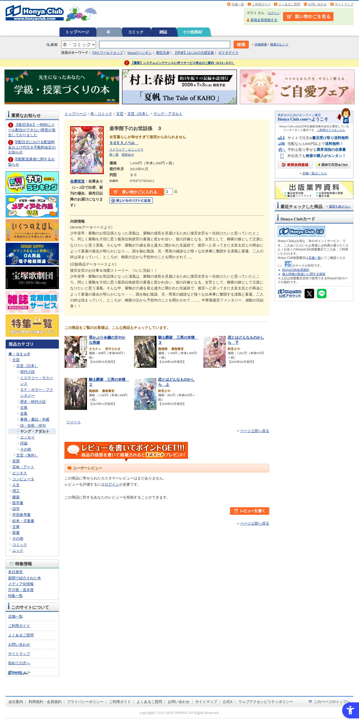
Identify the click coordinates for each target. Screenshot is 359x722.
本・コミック (19, 354)
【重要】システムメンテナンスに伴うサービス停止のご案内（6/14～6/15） (183, 62)
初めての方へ (19, 663)
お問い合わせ (317, 4)
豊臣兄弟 (162, 53)
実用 (16, 461)
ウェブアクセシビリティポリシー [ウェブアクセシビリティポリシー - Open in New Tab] (265, 702)
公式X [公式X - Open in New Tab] (228, 702)
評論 (23, 443)
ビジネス (19, 473)
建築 (16, 497)
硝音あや (128, 154)
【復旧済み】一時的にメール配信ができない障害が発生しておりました (32, 130)
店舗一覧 (238, 4)
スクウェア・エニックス (126, 149)
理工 (16, 491)
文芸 (16, 360)
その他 (25, 449)
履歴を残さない (340, 206)
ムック (17, 550)
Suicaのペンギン (139, 53)
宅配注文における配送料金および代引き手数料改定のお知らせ (32, 147)
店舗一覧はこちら (314, 173)
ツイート (73, 422)
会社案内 (15, 702)
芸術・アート (23, 467)
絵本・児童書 (23, 521)
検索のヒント (279, 44)
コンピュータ (23, 479)
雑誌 (163, 32)
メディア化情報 (21, 584)
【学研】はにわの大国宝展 (194, 53)
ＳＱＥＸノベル (123, 143)
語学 (16, 509)
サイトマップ (344, 4)
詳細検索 (261, 44)
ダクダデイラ (228, 53)
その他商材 (192, 32)
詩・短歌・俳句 (33, 425)
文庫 (16, 527)
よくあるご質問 (289, 4)
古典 (23, 407)
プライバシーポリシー (85, 702)
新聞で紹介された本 (24, 578)
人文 (16, 485)
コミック (136, 32)
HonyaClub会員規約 (295, 269)
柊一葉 (114, 154)
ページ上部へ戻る (254, 431)
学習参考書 (21, 515)
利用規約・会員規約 (45, 702)
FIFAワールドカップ (107, 53)
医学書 (17, 503)
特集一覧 (15, 596)
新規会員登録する (263, 20)
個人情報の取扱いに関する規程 (303, 274)
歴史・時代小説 (33, 402)
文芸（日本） (27, 366)
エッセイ (27, 437)
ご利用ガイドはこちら (331, 130)
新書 (16, 532)
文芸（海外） (27, 455)
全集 (23, 413)
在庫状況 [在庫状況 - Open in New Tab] (77, 181)
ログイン (273, 13)
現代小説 (27, 372)
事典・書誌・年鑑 (34, 419)
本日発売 (15, 572)
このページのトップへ (332, 702)
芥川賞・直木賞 (21, 590)
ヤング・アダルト (34, 431)
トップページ (77, 32)
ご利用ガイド (261, 4)
